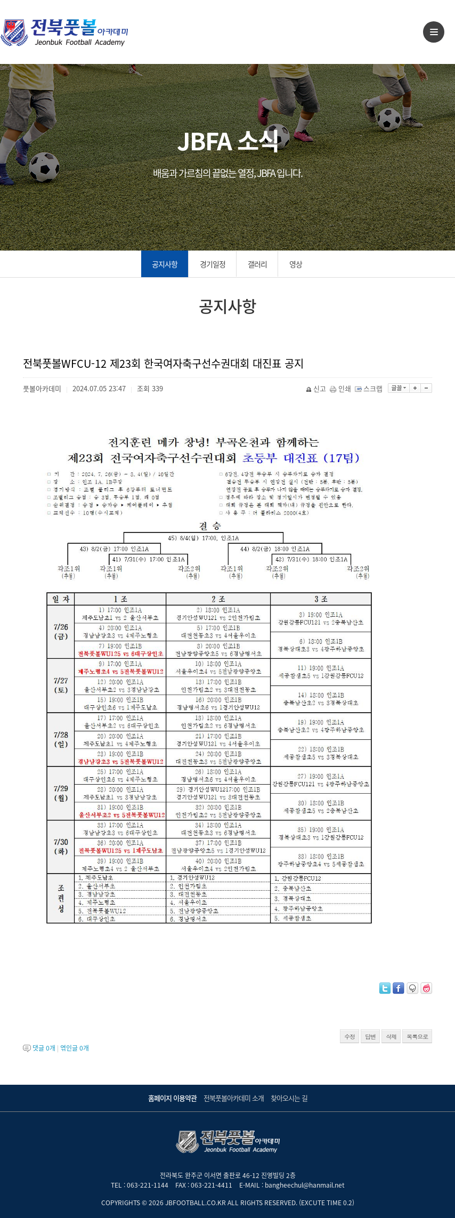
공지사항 (164, 264)
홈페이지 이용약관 (172, 1098)
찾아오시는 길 (289, 1098)
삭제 (391, 1036)
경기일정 (212, 264)
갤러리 (257, 264)
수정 (349, 1036)
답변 (370, 1036)
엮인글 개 (74, 1048)
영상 (295, 264)
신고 (316, 388)
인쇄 (341, 388)
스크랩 (369, 388)
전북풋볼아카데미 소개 (234, 1098)
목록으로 (417, 1036)
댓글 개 (43, 1048)
